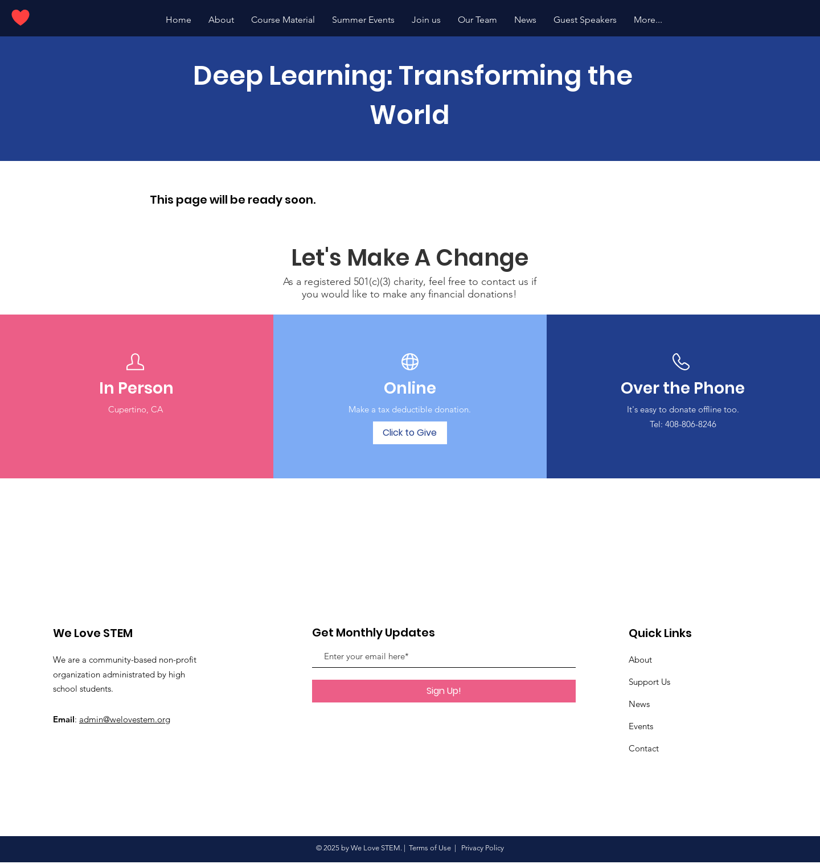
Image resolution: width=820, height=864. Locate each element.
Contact (644, 748)
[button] (363, 19)
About (640, 659)
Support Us (649, 681)
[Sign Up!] (444, 691)
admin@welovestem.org (124, 719)
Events (641, 726)
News (639, 703)
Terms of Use (430, 848)
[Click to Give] (410, 432)
